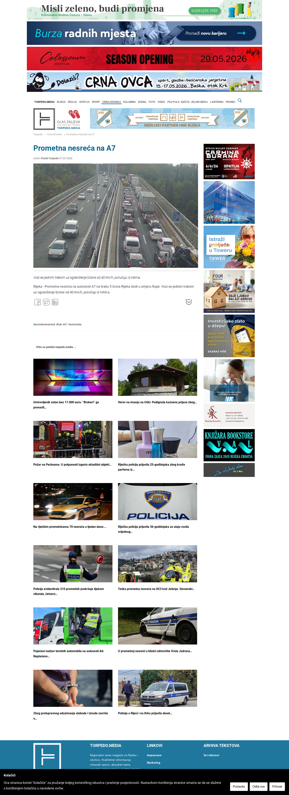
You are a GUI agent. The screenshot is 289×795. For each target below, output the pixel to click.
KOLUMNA (129, 102)
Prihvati (278, 787)
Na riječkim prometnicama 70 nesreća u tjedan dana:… (69, 527)
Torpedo (38, 134)
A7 (65, 324)
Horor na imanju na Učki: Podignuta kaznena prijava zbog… (157, 402)
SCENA (142, 102)
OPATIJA (84, 102)
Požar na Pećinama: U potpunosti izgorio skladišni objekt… (72, 464)
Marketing (153, 762)
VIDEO (161, 102)
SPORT (96, 102)
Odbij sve (259, 787)
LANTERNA (216, 102)
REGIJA (72, 102)
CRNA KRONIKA (111, 102)
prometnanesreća (45, 324)
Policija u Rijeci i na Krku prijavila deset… (145, 713)
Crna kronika (54, 134)
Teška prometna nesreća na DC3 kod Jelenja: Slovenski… (156, 589)
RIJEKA (61, 102)
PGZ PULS (173, 102)
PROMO (230, 102)
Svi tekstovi (211, 755)
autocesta (76, 324)
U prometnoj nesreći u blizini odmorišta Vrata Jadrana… (155, 651)
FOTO (152, 102)
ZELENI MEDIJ (199, 102)
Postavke (239, 787)
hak (60, 324)
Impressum (154, 755)
